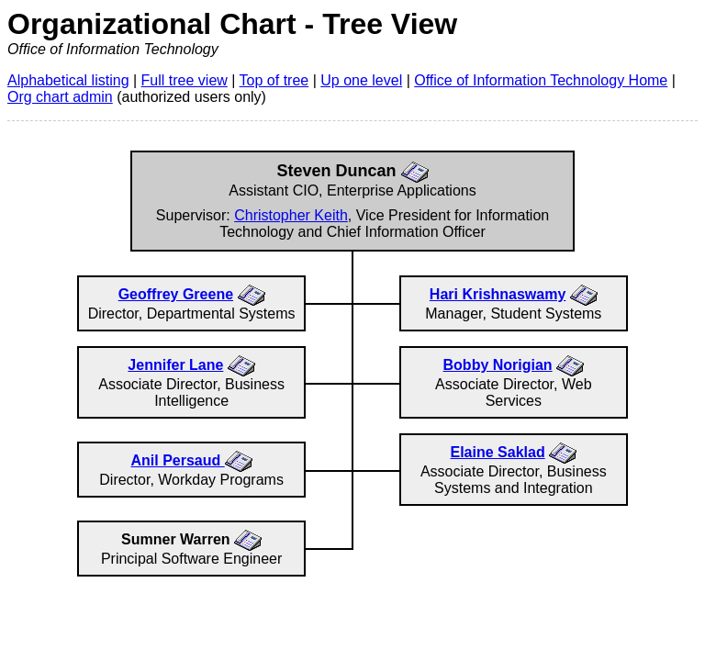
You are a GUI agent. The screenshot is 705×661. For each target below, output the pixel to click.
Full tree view (184, 80)
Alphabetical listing (68, 80)
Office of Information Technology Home (540, 80)
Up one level (361, 80)
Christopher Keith (291, 215)
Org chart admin (60, 97)
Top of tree (274, 80)
